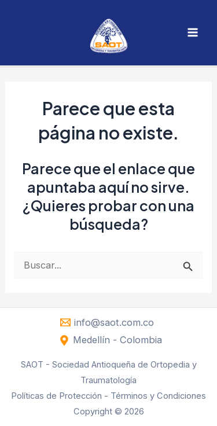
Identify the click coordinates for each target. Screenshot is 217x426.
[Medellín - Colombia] (110, 340)
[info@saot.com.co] (106, 322)
